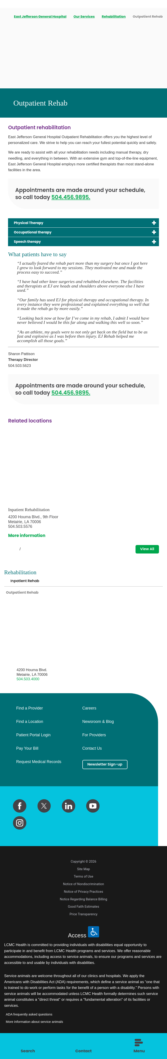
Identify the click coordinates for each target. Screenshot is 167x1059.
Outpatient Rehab (25, 603)
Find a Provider (29, 720)
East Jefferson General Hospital (41, 16)
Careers (89, 720)
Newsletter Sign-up (108, 777)
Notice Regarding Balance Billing (83, 911)
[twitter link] (44, 817)
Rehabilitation (114, 16)
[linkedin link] (68, 817)
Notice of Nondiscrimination (83, 896)
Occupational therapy (37, 237)
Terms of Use (83, 888)
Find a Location (29, 733)
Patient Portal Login (33, 747)
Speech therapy (31, 248)
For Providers (94, 747)
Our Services (84, 16)
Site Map (83, 881)
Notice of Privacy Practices (83, 903)
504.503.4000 (28, 691)
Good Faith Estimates (83, 918)
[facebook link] (19, 817)
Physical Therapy (32, 226)
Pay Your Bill (27, 760)
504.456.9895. (70, 200)
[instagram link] (19, 834)
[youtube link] (93, 817)
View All (145, 556)
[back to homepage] (5, 16)
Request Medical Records (38, 774)
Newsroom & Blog (98, 733)
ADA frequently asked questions (29, 1026)
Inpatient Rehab (27, 590)
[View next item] (30, 556)
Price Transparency (84, 926)
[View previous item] (10, 556)
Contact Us (92, 760)
